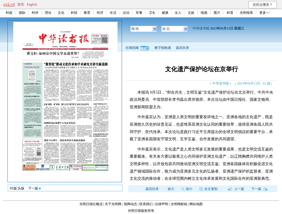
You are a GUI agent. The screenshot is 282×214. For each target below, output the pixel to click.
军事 (139, 13)
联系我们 (146, 204)
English (32, 4)
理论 (48, 13)
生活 (113, 13)
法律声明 (161, 204)
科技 (74, 13)
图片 (217, 13)
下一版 (34, 188)
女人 (178, 13)
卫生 (152, 13)
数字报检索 (163, 48)
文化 (61, 13)
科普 (230, 13)
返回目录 (182, 48)
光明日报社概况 (91, 204)
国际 (22, 13)
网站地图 (196, 204)
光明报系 (246, 13)
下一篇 (259, 189)
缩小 (186, 189)
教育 (87, 13)
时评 (35, 13)
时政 (9, 13)
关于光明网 (113, 204)
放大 (171, 189)
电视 (204, 13)
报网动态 (130, 204)
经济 (100, 13)
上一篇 (236, 189)
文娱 (191, 13)
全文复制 (208, 189)
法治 (126, 13)
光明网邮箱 (179, 204)
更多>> (264, 13)
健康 (165, 13)
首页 (20, 4)
